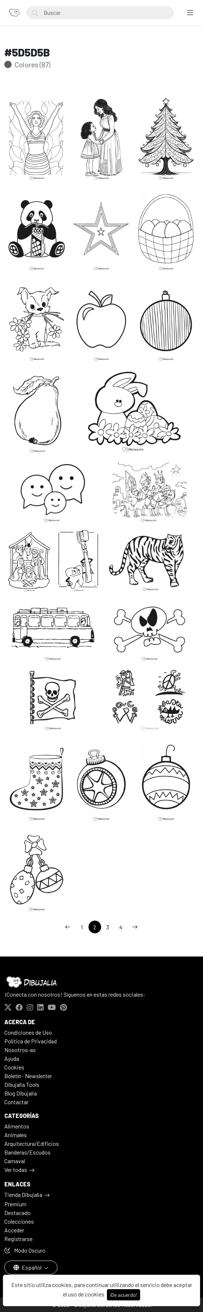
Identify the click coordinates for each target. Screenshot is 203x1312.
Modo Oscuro (25, 1250)
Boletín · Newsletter (28, 1075)
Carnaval (14, 1160)
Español (28, 1267)
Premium (15, 1203)
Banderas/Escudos (27, 1152)
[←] (68, 927)
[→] (135, 927)
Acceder (14, 1230)
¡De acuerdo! (123, 1295)
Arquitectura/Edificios (31, 1143)
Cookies (14, 1067)
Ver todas (15, 1169)
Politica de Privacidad (30, 1041)
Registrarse (18, 1238)
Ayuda (11, 1058)
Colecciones (19, 1221)
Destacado (17, 1212)
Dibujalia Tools (21, 1084)
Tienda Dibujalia (23, 1194)
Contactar (16, 1101)
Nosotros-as (20, 1049)
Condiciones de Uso (28, 1032)
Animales (15, 1134)
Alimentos (16, 1126)
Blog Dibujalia (20, 1093)
